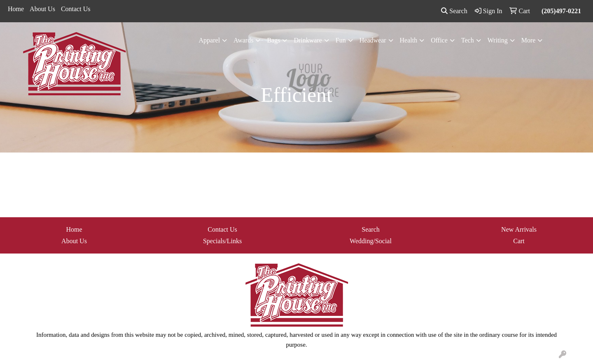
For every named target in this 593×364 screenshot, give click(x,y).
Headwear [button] (373, 40)
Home (16, 8)
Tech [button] (467, 40)
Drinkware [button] (308, 40)
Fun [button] (341, 40)
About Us (42, 8)
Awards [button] (243, 40)
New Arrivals (519, 229)
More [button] (528, 40)
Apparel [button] (209, 40)
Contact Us (76, 8)
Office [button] (439, 40)
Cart (519, 240)
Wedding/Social (371, 240)
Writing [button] (498, 40)
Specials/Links (222, 240)
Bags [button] (273, 40)
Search (454, 10)
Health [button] (409, 40)
